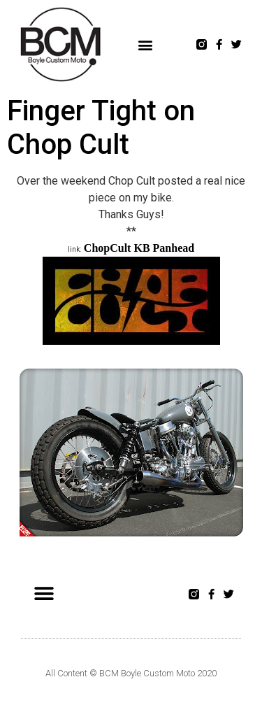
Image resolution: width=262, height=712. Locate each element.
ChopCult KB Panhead (139, 248)
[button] (145, 44)
